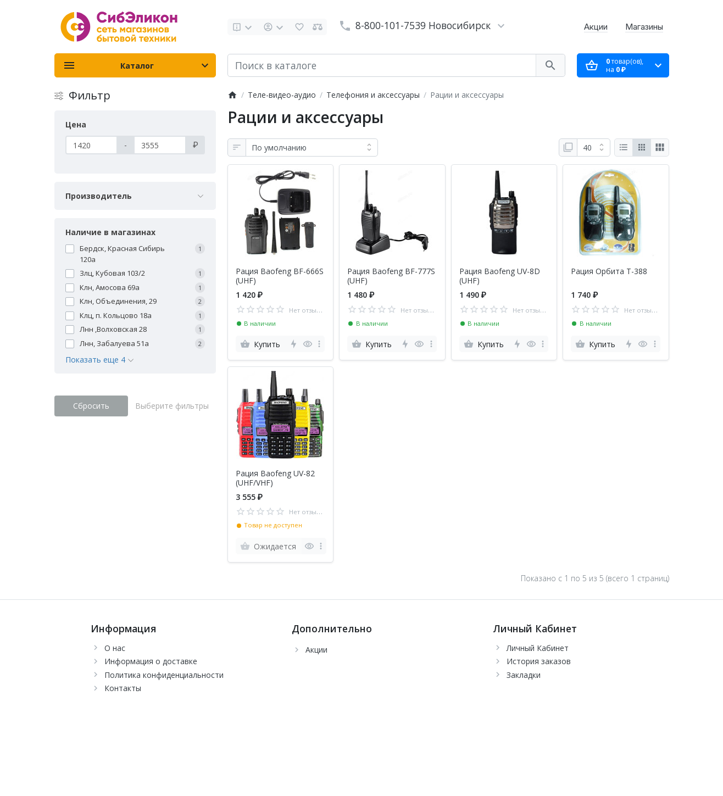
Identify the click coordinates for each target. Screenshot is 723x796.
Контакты (122, 688)
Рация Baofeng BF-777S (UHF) (391, 276)
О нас (114, 648)
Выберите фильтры (172, 405)
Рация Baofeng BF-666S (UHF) (280, 276)
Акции (596, 26)
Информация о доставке (150, 661)
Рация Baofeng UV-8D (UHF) (499, 276)
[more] (319, 344)
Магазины (644, 26)
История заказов (539, 661)
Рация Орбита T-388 (609, 271)
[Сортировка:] (312, 147)
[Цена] (91, 145)
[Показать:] (593, 147)
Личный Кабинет (538, 648)
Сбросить (91, 405)
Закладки (524, 675)
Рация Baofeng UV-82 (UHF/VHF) (275, 478)
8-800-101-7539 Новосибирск (423, 25)
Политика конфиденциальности (164, 675)
